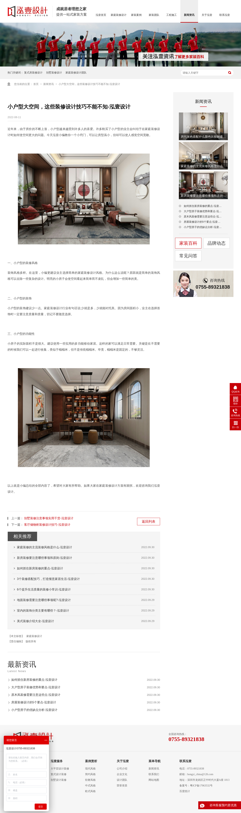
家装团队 (154, 15)
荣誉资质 (122, 785)
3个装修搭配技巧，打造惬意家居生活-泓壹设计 (48, 578)
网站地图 (154, 780)
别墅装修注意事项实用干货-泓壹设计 (48, 518)
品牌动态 (216, 243)
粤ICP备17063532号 (201, 785)
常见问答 (188, 255)
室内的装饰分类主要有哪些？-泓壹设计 (43, 610)
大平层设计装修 (60, 768)
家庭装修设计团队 (76, 72)
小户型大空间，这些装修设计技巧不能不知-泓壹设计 (89, 84)
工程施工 (171, 15)
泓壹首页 (101, 15)
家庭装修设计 (119, 15)
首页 (36, 84)
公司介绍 (122, 768)
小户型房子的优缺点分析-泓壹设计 (34, 709)
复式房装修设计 (33, 72)
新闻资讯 (189, 15)
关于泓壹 (207, 15)
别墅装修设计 (54, 72)
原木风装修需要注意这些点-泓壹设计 (35, 694)
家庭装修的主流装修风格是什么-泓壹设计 (44, 547)
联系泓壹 (224, 15)
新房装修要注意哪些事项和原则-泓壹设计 (44, 557)
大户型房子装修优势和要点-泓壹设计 (35, 687)
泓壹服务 (57, 761)
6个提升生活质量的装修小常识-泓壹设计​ (44, 589)
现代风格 (90, 768)
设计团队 (122, 780)
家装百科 (188, 243)
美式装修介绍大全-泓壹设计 (35, 621)
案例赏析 (91, 761)
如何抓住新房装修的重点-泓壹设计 (40, 568)
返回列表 (148, 521)
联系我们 (154, 774)
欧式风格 (90, 791)
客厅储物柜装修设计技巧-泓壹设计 (47, 524)
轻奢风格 (90, 780)
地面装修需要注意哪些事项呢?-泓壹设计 (44, 600)
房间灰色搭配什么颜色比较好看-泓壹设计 (203, 136)
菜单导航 (155, 761)
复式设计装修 (58, 774)
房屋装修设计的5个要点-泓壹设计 (33, 702)
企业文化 (122, 774)
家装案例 (136, 15)
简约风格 (90, 774)
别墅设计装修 (58, 780)
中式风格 (90, 785)
